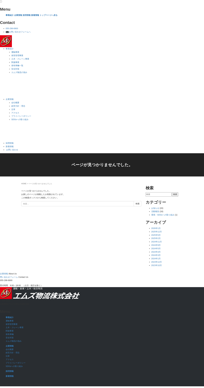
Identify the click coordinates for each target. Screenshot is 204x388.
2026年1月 (156, 228)
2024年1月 (156, 258)
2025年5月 (156, 235)
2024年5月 (156, 248)
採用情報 (27, 15)
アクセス (15, 113)
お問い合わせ (12, 150)
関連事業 (15, 62)
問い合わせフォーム (9, 277)
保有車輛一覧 (17, 65)
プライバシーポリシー (21, 116)
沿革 (13, 109)
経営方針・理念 (18, 106)
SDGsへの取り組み (20, 119)
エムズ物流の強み (19, 72)
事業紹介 (10, 15)
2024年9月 (156, 245)
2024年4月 (156, 252)
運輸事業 (15, 52)
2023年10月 (156, 265)
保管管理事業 (17, 55)
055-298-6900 (12, 28)
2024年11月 (156, 242)
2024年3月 (156, 255)
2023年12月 (156, 262)
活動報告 (155, 211)
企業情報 (18, 15)
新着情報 (35, 15)
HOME (23, 184)
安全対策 (15, 69)
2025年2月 (156, 238)
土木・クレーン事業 (20, 59)
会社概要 (15, 102)
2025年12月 (156, 232)
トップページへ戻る (49, 15)
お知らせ (155, 208)
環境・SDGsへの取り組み (162, 215)
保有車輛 (10, 334)
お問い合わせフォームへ (18, 32)
